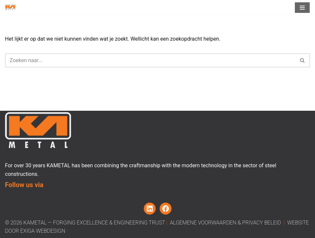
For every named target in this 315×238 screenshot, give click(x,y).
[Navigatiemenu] (302, 7)
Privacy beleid (261, 222)
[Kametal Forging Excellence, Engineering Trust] (10, 7)
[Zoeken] (150, 60)
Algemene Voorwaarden (203, 222)
